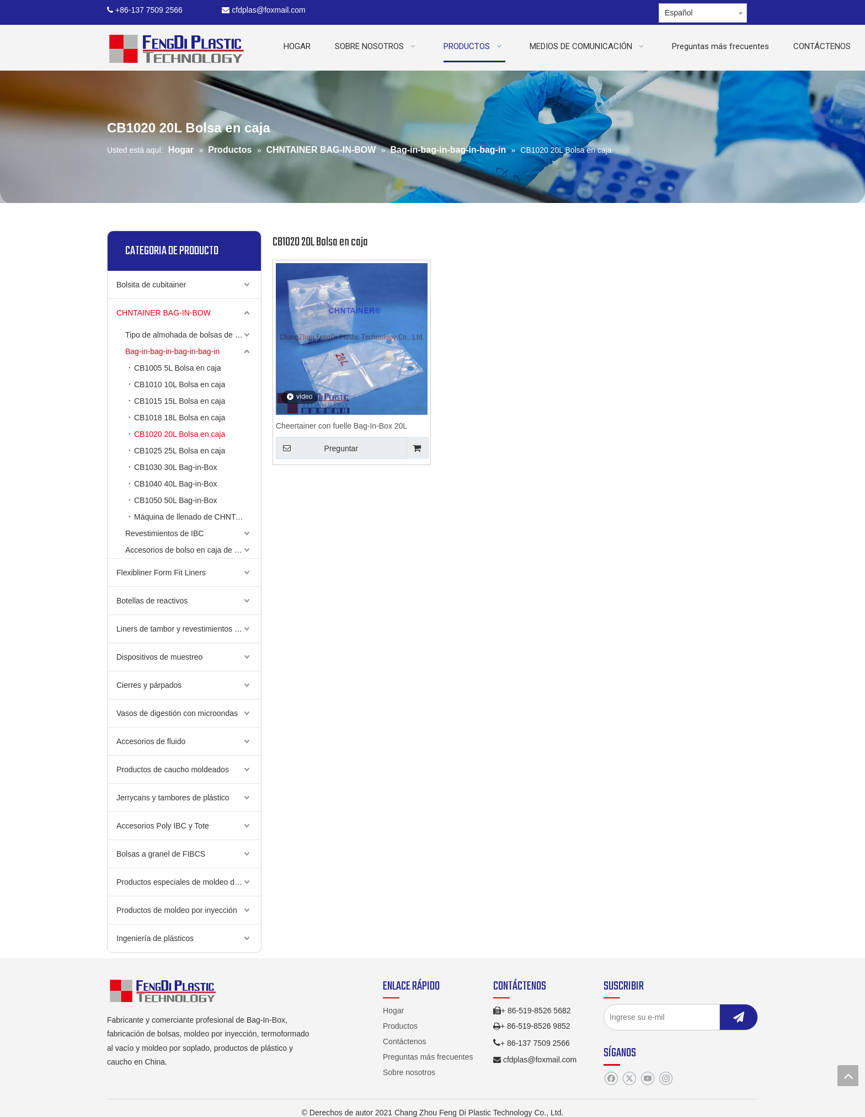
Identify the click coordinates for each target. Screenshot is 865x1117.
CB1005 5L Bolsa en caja (177, 368)
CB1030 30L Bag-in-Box (175, 467)
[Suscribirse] (738, 1017)
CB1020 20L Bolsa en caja (179, 434)
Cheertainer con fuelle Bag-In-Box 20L (341, 425)
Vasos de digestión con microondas (177, 713)
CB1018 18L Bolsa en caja (179, 417)
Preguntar (317, 448)
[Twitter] (629, 1079)
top (847, 1075)
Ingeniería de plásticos (155, 938)
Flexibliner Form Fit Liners (161, 572)
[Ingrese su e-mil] (672, 1017)
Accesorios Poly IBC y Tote (162, 825)
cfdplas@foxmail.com (263, 10)
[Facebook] (611, 1079)
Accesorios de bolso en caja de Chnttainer (193, 550)
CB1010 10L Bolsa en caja (179, 384)
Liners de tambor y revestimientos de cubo (188, 628)
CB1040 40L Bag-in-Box (175, 483)
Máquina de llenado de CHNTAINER (196, 516)
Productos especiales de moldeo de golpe (188, 882)
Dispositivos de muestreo (159, 657)
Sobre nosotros (409, 1072)
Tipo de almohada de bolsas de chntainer (193, 334)
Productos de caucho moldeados (172, 769)
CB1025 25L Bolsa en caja (179, 450)
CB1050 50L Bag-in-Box (175, 500)
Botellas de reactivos (152, 600)
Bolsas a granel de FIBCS (160, 853)
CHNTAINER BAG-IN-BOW (163, 312)
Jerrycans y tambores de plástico (172, 797)
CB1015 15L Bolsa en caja (179, 401)
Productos (400, 1026)
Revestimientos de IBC (164, 533)
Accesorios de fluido (150, 741)
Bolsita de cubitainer (151, 284)
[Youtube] (647, 1079)
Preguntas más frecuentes (428, 1056)
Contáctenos (404, 1041)
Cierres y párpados (148, 685)
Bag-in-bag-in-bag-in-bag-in (172, 351)
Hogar (393, 1010)
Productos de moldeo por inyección (176, 910)
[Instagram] (665, 1079)
